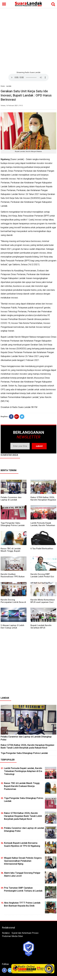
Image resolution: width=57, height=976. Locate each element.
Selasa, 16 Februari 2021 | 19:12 (12, 105)
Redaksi (6, 933)
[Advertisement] (28, 39)
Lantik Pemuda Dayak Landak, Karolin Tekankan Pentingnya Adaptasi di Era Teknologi (43, 526)
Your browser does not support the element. (28, 77)
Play (49, 969)
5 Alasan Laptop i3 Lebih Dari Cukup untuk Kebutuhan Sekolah (12, 627)
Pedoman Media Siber (12, 936)
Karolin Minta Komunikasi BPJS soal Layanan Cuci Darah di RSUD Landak (43, 602)
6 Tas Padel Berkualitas (42, 548)
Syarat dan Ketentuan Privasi (25, 933)
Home (3, 86)
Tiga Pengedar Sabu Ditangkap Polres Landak (13, 524)
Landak (8, 86)
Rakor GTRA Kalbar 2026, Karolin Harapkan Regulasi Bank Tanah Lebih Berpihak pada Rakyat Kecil (27, 746)
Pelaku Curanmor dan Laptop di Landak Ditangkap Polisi (11, 499)
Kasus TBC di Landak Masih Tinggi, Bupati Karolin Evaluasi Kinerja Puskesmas (12, 552)
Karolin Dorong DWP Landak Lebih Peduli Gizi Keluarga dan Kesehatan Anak (42, 578)
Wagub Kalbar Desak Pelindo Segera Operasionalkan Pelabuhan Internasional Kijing (23, 861)
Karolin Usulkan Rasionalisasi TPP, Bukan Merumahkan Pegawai (13, 576)
